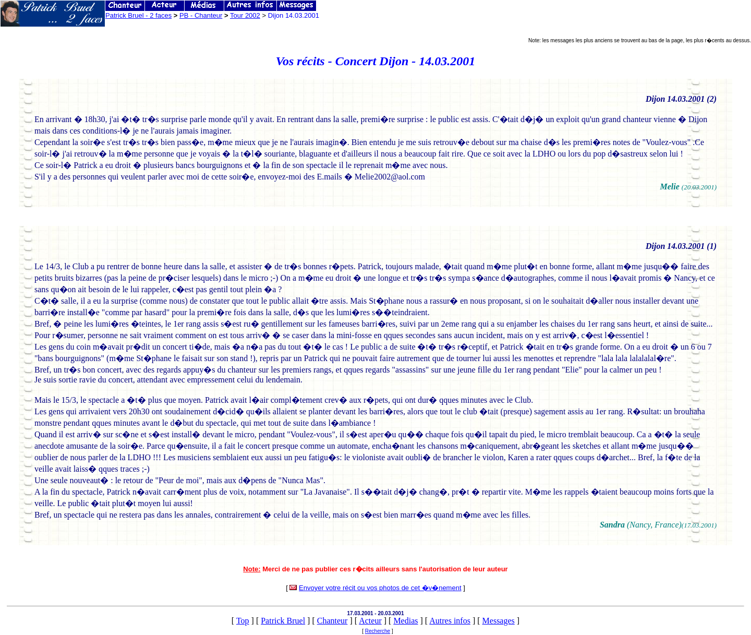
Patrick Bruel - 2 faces (138, 15)
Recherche (377, 631)
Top (242, 620)
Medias (405, 620)
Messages (498, 620)
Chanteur (332, 620)
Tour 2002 (245, 15)
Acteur (370, 620)
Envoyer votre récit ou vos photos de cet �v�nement (380, 588)
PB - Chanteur (200, 15)
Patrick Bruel (283, 620)
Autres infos (449, 620)
